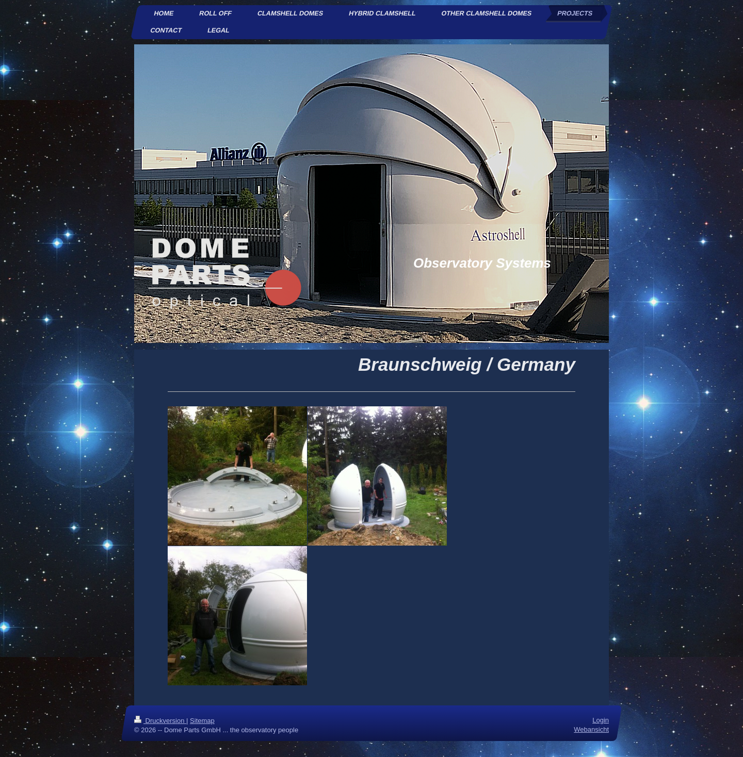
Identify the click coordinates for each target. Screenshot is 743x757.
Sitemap (202, 721)
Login (600, 720)
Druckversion (160, 721)
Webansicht (591, 730)
